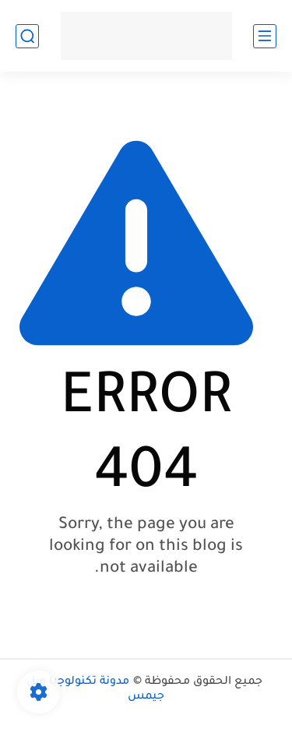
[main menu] (264, 36)
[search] (27, 36)
